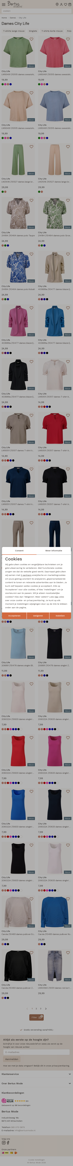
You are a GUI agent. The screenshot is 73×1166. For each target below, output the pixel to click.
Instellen (60, 615)
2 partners (26, 575)
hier (57, 597)
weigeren (38, 615)
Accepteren (14, 615)
